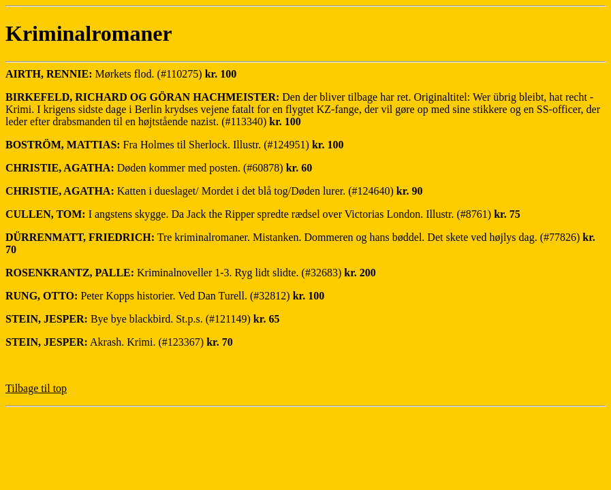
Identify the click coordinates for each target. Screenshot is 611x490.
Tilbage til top (36, 388)
